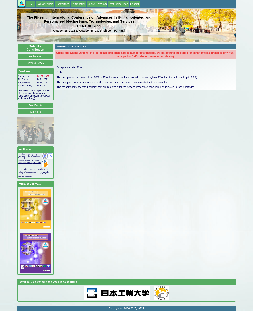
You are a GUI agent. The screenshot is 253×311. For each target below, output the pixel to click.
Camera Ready (35, 63)
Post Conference (118, 4)
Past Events (35, 105)
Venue (91, 4)
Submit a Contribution (35, 48)
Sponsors (35, 111)
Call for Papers (45, 4)
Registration (35, 56)
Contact (134, 4)
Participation (78, 4)
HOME (30, 4)
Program (102, 4)
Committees (62, 4)
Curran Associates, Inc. (39, 169)
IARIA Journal (45, 174)
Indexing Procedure (25, 177)
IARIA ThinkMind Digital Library (29, 163)
